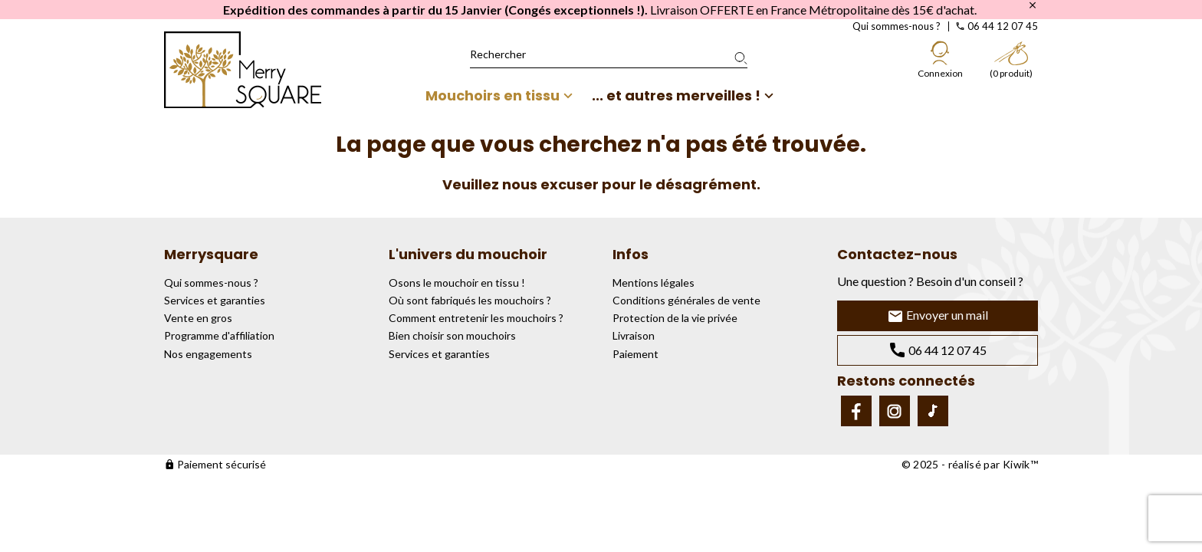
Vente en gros (198, 317)
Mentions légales (653, 282)
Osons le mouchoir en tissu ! (457, 282)
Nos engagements (208, 353)
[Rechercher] (608, 54)
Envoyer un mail (937, 316)
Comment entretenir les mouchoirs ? (476, 317)
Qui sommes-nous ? (896, 26)
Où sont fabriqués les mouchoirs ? (470, 300)
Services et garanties (214, 300)
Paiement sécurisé (215, 464)
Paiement (635, 353)
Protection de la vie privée (674, 317)
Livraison (633, 335)
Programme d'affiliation (219, 335)
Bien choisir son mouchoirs (452, 335)
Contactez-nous (897, 254)
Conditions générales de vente (686, 300)
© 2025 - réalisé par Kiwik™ (970, 464)
